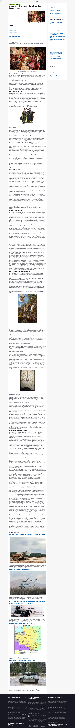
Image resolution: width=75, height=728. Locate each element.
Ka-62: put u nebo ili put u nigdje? (19, 569)
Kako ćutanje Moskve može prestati (15, 34)
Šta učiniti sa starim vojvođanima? (55, 61)
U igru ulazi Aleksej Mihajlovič (14, 36)
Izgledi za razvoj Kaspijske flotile (55, 10)
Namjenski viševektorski (13, 32)
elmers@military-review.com (24, 39)
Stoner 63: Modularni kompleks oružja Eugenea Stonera (17, 697)
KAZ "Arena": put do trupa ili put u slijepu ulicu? (23, 660)
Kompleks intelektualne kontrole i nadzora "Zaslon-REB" (17, 714)
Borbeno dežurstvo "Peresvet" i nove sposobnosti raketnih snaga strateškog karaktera (56, 53)
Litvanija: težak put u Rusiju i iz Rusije (20, 623)
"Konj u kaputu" (52, 7)
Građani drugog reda (12, 27)
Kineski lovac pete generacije (33, 725)
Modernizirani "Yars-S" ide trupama (55, 42)
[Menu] (1, 1)
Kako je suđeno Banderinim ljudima (55, 13)
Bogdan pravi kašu (12, 29)
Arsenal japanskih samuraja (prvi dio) (56, 68)
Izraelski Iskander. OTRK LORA (55, 56)
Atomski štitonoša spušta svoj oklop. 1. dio (55, 697)
